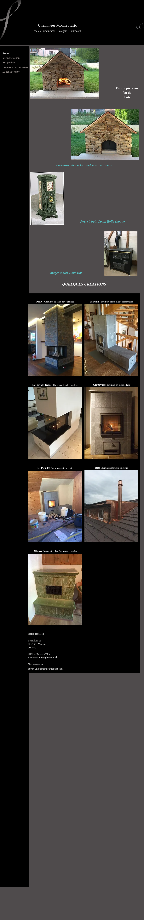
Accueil (6, 53)
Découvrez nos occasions (15, 67)
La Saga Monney (11, 71)
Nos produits (9, 62)
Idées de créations (11, 58)
